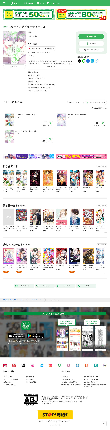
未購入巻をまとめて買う (96, 102)
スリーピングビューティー (46, 84)
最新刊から (102, 108)
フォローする (36, 36)
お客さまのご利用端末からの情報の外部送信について (95, 385)
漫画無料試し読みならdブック (10, 299)
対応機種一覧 (30, 376)
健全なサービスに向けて (91, 379)
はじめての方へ (7, 376)
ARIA (37, 81)
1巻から (94, 108)
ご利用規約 (64, 376)
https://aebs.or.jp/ (48, 403)
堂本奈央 (31, 36)
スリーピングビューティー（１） (26, 114)
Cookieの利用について (90, 382)
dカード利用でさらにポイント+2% (38, 52)
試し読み (15, 66)
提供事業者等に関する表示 (91, 376)
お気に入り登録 (74, 102)
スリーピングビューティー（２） (79, 114)
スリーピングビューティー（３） (26, 131)
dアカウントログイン (9, 385)
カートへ (93, 43)
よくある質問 (30, 379)
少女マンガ (40, 78)
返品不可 (31, 56)
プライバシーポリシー (67, 379)
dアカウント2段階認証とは (69, 382)
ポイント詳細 (47, 48)
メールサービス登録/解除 (10, 379)
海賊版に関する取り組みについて (71, 385)
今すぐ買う (93, 36)
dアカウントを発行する (47, 421)
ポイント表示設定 (31, 382)
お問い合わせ (7, 382)
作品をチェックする (93, 49)
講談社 (37, 75)
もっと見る (101, 166)
